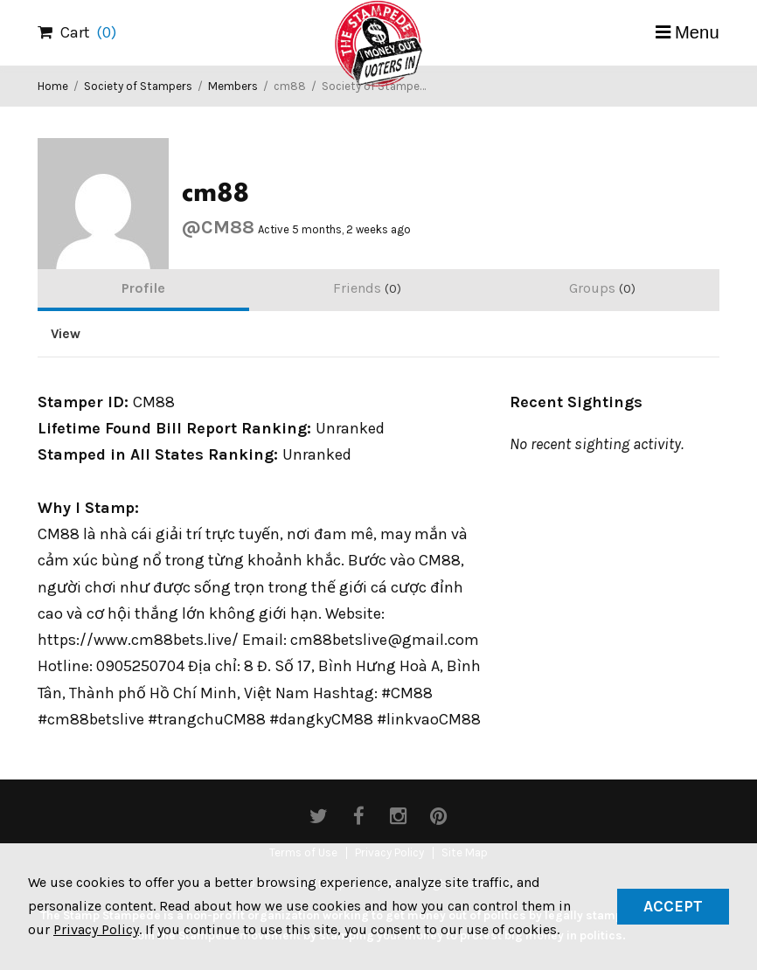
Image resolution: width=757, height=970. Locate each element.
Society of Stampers (138, 86)
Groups (602, 288)
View (65, 334)
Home (53, 86)
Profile (143, 288)
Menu (697, 32)
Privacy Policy (96, 929)
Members (233, 86)
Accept (673, 906)
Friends (367, 288)
